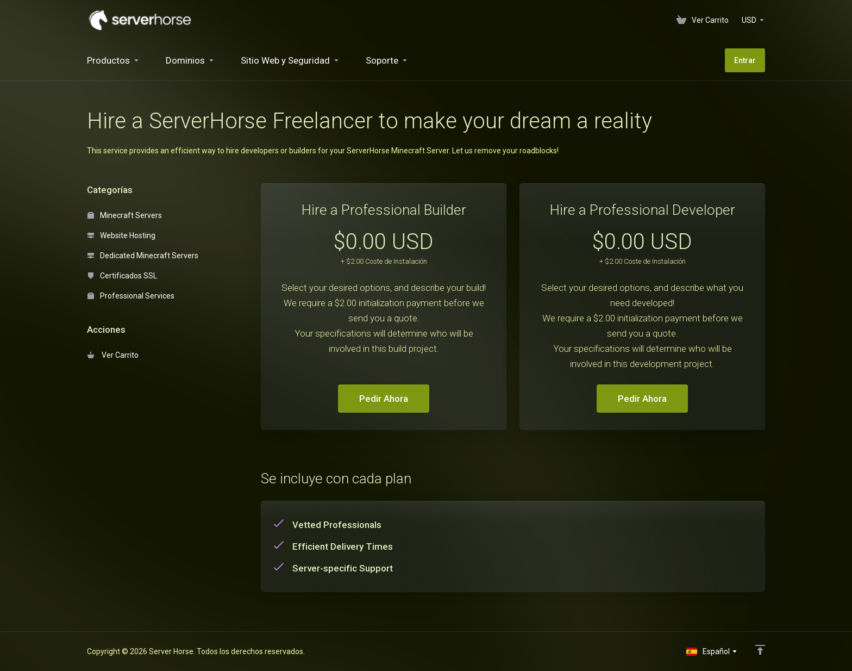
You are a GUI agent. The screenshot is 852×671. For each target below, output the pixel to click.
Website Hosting (121, 235)
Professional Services (130, 295)
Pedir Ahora (383, 398)
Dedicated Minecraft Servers (142, 255)
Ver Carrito (113, 355)
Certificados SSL (122, 275)
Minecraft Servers (124, 215)
